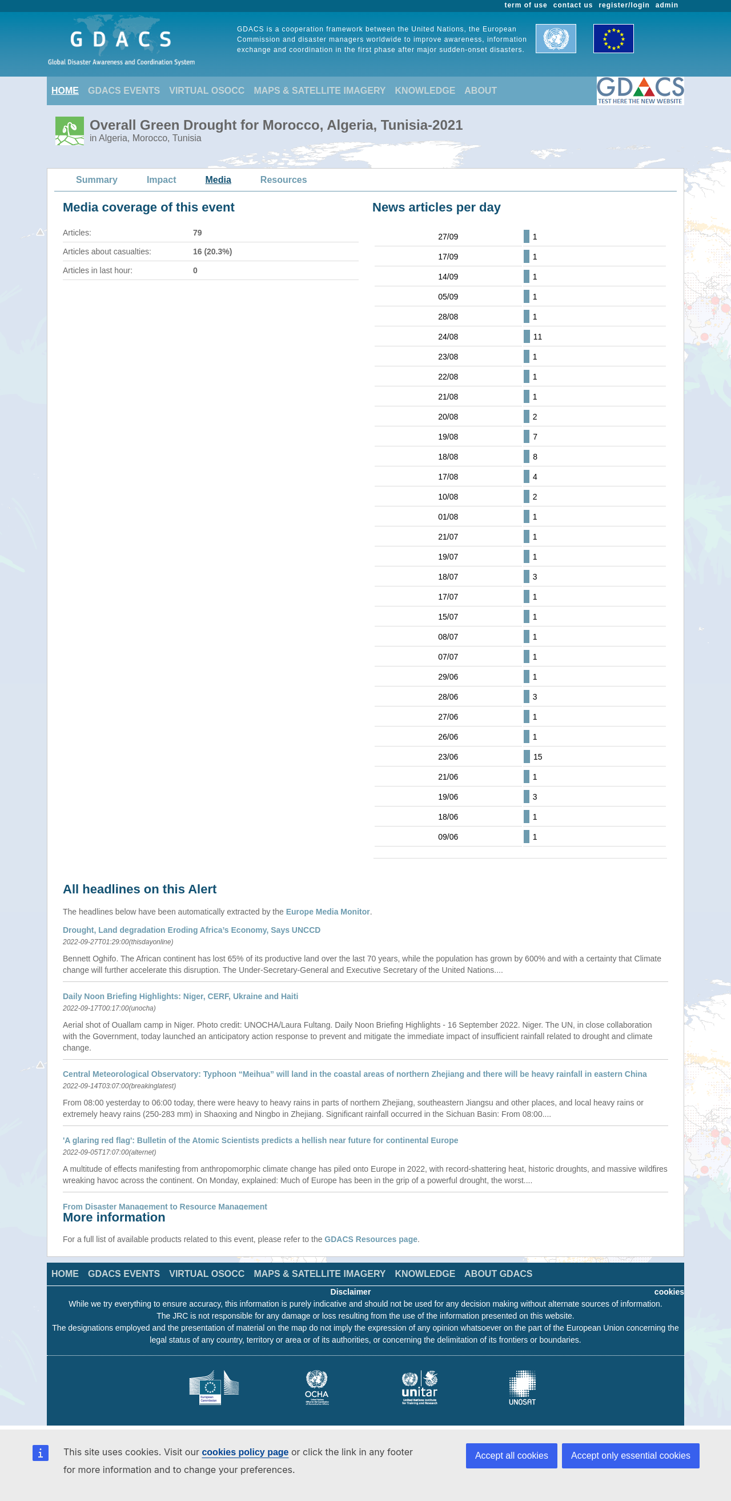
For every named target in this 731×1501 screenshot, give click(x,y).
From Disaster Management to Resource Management (165, 1206)
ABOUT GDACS (498, 1274)
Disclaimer (351, 1291)
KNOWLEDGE (425, 90)
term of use (526, 5)
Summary (97, 180)
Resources (283, 180)
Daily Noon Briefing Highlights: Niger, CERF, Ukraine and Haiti (180, 996)
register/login (624, 5)
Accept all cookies (511, 1455)
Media (218, 180)
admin (667, 5)
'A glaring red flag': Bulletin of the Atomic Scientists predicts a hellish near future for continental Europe (261, 1140)
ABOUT (480, 90)
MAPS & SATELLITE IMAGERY (319, 90)
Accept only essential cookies (630, 1455)
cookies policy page (245, 1452)
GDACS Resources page (370, 1239)
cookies (669, 1291)
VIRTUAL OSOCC (206, 90)
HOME (65, 90)
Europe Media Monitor (328, 911)
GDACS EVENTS (124, 90)
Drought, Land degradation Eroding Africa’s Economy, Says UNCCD (191, 930)
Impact (161, 180)
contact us (573, 5)
